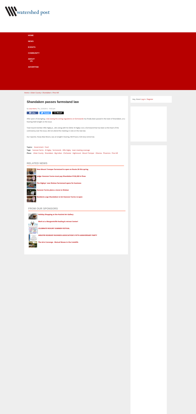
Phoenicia (106, 105)
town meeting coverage (81, 102)
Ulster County (35, 45)
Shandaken (46, 45)
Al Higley (48, 102)
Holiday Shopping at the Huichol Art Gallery (56, 167)
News (51, 37)
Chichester (67, 105)
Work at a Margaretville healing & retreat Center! (58, 174)
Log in (143, 51)
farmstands (57, 102)
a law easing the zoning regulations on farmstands (65, 71)
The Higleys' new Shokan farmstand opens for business (59, 135)
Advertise (120, 37)
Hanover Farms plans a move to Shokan (53, 142)
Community (83, 37)
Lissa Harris (33, 61)
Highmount (76, 105)
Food (46, 99)
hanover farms (38, 102)
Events (66, 37)
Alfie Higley (66, 102)
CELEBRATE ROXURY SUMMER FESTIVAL (54, 181)
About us (102, 37)
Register (150, 51)
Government (39, 99)
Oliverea (99, 105)
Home (38, 37)
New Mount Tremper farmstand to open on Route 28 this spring (62, 121)
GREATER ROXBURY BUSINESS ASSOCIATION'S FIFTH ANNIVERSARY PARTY (67, 187)
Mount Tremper (88, 105)
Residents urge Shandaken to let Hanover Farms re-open (59, 149)
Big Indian (58, 105)
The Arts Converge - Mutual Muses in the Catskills (58, 194)
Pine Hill (56, 45)
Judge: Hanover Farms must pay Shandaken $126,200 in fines (61, 128)
